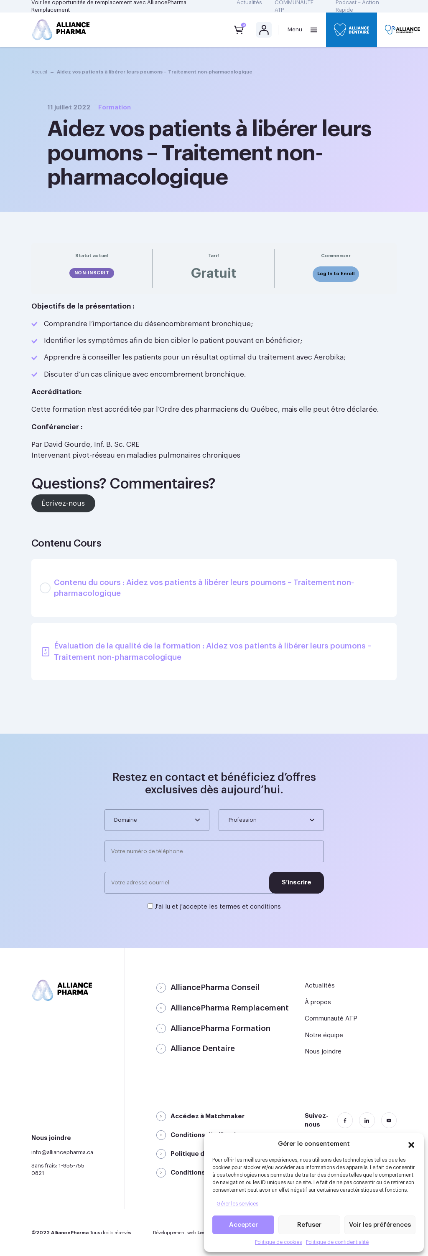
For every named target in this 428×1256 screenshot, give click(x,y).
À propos (318, 1002)
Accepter (243, 1225)
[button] (411, 1144)
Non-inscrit (92, 273)
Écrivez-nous (63, 503)
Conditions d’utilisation (207, 1135)
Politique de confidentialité (337, 1242)
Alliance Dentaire (203, 1048)
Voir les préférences (380, 1225)
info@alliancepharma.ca (62, 1152)
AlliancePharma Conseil (215, 987)
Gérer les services (237, 1203)
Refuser (309, 1225)
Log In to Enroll (335, 273)
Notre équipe (324, 1035)
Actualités (320, 986)
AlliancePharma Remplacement (230, 1008)
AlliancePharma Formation (220, 1028)
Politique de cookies (278, 1242)
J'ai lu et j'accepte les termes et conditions (218, 907)
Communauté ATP (331, 1018)
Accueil (39, 72)
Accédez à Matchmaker (208, 1116)
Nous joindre (323, 1051)
